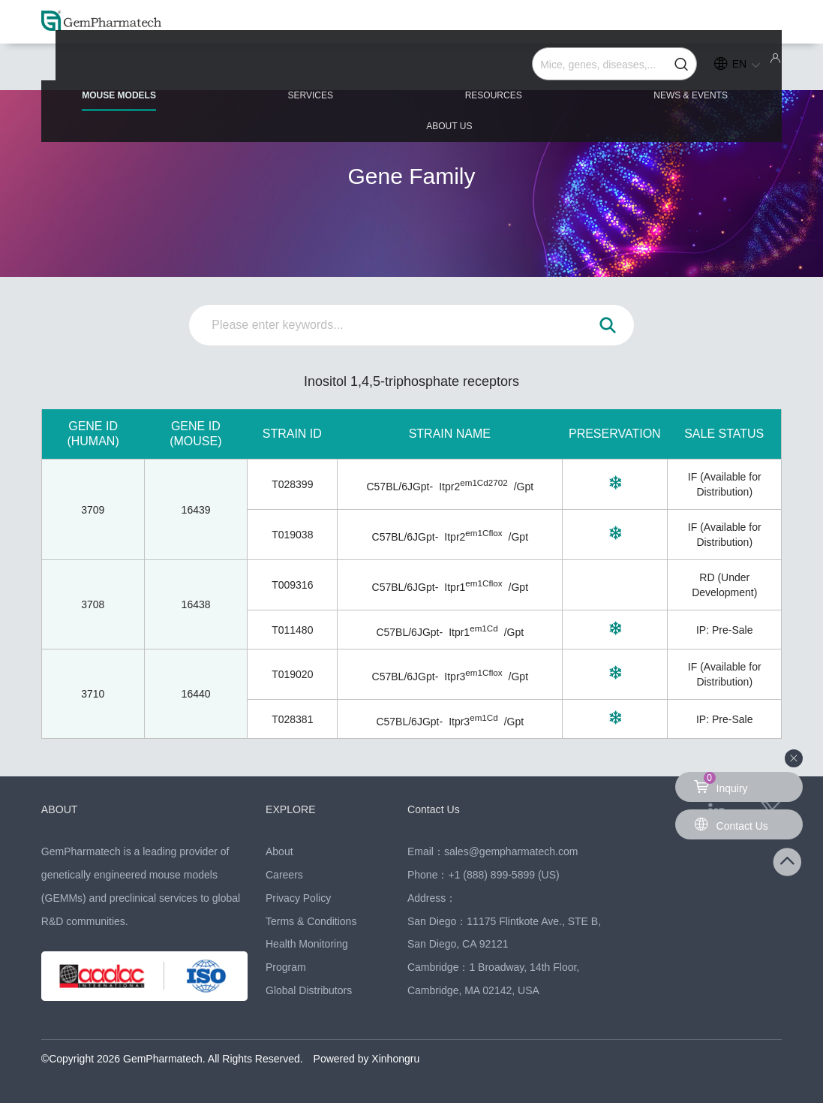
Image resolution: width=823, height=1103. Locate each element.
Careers (284, 875)
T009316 (292, 585)
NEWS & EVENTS (569, 69)
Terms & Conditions (311, 921)
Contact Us (435, 809)
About (279, 851)
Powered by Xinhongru (367, 1059)
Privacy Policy (298, 898)
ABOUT (60, 809)
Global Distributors (309, 990)
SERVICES (267, 69)
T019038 (292, 535)
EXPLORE (292, 809)
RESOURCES (411, 69)
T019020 (292, 674)
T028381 (292, 719)
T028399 (292, 484)
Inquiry (721, 783)
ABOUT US (720, 69)
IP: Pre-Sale (724, 630)
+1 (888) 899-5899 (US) (503, 875)
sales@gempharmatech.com (511, 851)
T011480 (292, 630)
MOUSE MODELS (117, 76)
